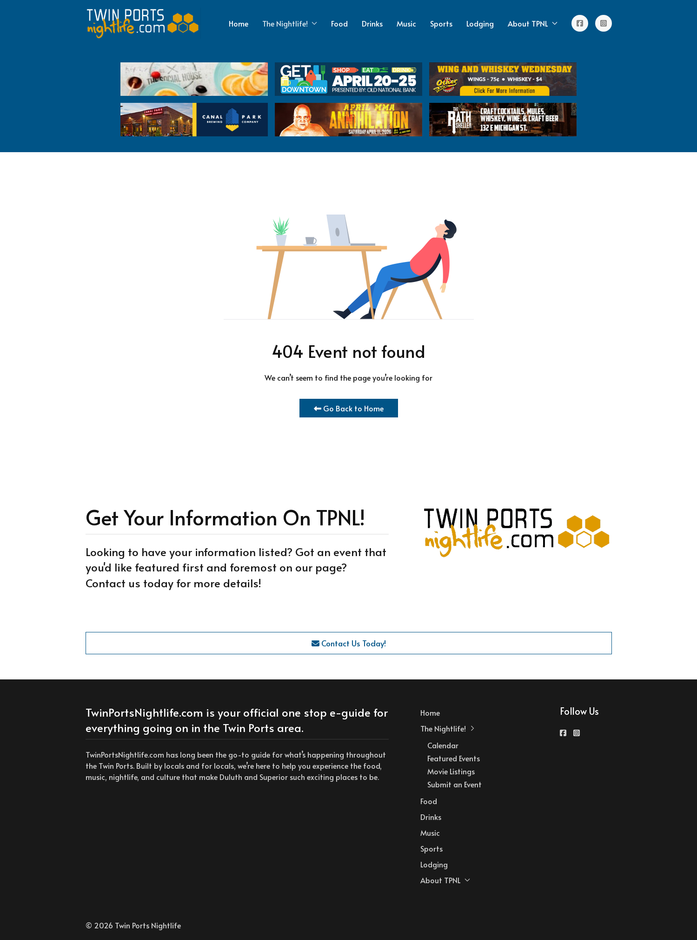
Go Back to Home (349, 408)
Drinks (372, 23)
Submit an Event (454, 784)
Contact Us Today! (349, 643)
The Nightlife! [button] (289, 23)
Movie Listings (451, 771)
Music (406, 23)
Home (238, 23)
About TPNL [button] (533, 23)
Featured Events (453, 758)
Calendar (442, 745)
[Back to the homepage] (143, 23)
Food (339, 23)
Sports (441, 23)
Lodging (480, 23)
